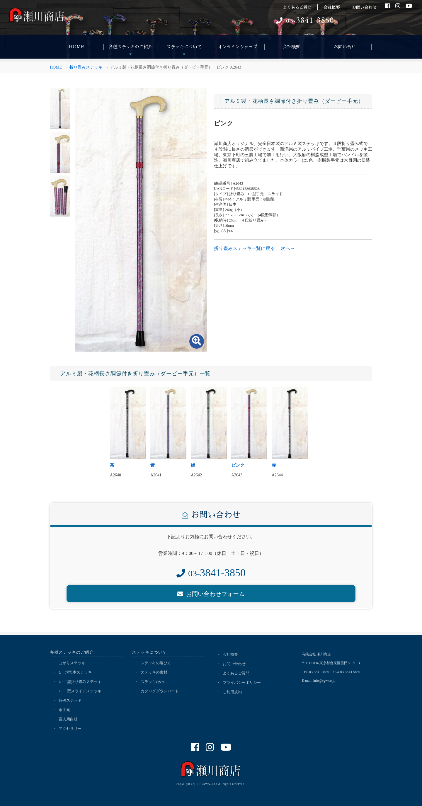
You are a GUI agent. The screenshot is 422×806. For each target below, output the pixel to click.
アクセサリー (70, 728)
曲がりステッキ (72, 663)
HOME (76, 47)
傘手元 (64, 710)
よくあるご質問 (297, 7)
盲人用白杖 (68, 719)
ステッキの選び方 (156, 663)
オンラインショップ (237, 47)
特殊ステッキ (70, 700)
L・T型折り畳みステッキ (80, 681)
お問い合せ (345, 47)
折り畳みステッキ (85, 68)
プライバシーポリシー (242, 682)
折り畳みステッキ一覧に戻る (244, 248)
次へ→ (288, 248)
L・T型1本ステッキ (75, 672)
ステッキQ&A (152, 681)
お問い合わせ (364, 7)
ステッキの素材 (154, 672)
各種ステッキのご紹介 (130, 47)
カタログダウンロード (160, 691)
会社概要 (332, 7)
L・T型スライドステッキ (80, 691)
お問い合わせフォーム (211, 594)
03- (305, 20)
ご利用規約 (232, 692)
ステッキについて (184, 47)
